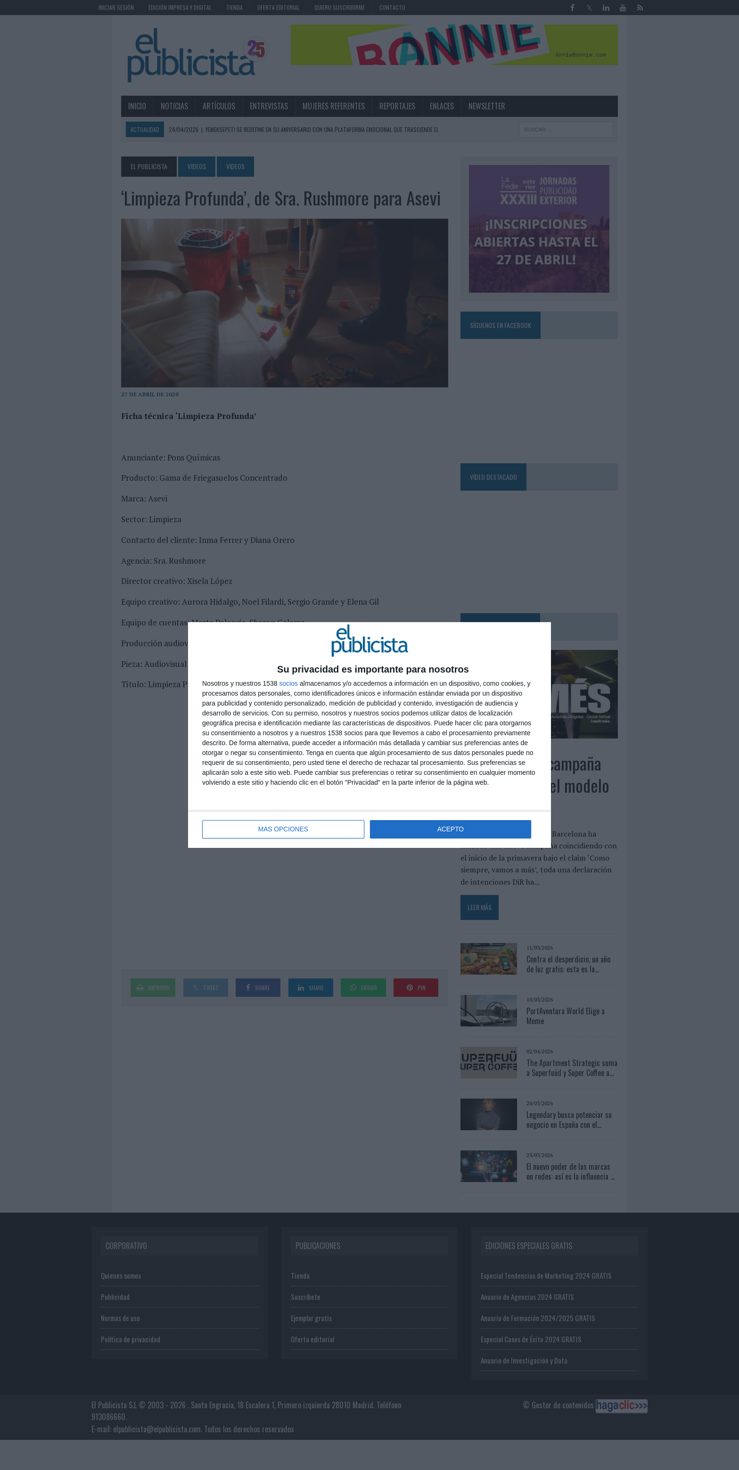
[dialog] (369, 734)
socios (288, 684)
